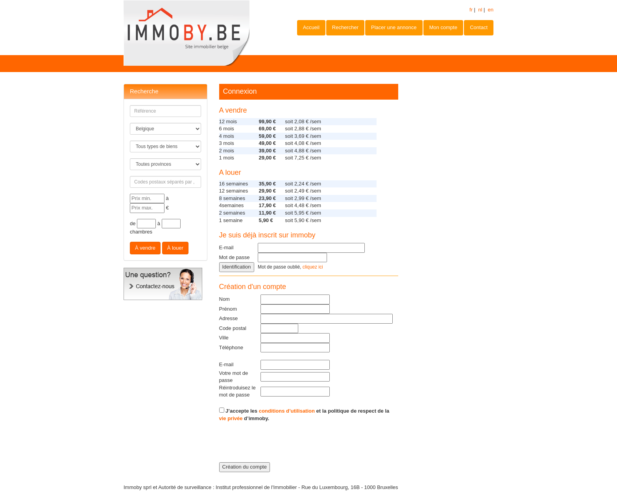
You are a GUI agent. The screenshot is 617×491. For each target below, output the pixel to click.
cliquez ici (313, 267)
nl (480, 10)
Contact (479, 27)
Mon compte (443, 27)
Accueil (311, 27)
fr (471, 10)
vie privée (231, 418)
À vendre (145, 248)
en (490, 10)
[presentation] (279, 447)
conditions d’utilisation (287, 411)
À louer (175, 248)
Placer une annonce (394, 27)
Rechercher (345, 27)
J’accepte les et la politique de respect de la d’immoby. (304, 414)
